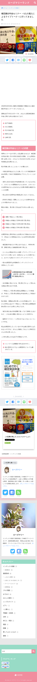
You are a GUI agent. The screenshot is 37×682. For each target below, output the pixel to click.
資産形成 (7, 574)
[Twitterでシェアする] (7, 60)
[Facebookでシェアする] (13, 60)
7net (28, 380)
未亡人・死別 (8, 621)
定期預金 (9, 587)
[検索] (33, 651)
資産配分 (9, 570)
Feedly (18, 495)
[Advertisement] (18, 84)
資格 (6, 636)
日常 (6, 617)
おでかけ (7, 594)
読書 (6, 628)
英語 (6, 624)
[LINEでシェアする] (24, 60)
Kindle (28, 377)
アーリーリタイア (11, 584)
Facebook (12, 495)
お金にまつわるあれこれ (13, 580)
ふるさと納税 (10, 577)
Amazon (28, 374)
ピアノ (6, 606)
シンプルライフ (9, 602)
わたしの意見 (8, 598)
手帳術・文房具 (9, 613)
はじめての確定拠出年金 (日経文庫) (27, 362)
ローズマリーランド (18, 2)
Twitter (5, 495)
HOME (19, 675)
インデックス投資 (15, 454)
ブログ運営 (8, 590)
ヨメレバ (29, 366)
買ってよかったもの (11, 632)
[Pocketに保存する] (29, 60)
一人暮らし (8, 609)
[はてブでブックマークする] (18, 60)
